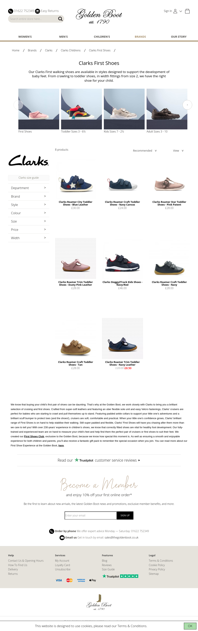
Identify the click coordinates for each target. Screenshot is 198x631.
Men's (63, 36)
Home (16, 50)
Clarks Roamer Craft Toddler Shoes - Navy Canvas (122, 203)
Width (15, 238)
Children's (102, 36)
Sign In (168, 11)
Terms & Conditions (132, 626)
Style (14, 204)
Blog (104, 560)
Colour (16, 213)
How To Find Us (17, 565)
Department (20, 188)
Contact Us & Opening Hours (26, 560)
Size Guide (108, 569)
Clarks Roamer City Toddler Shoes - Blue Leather (75, 203)
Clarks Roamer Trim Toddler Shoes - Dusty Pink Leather (75, 283)
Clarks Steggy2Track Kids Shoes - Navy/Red (122, 283)
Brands (140, 36)
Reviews (107, 565)
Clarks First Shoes (99, 50)
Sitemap (154, 574)
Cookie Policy (157, 565)
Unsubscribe (63, 569)
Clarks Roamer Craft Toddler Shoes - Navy (169, 283)
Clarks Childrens (71, 50)
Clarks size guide (29, 177)
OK (190, 626)
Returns (13, 574)
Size (14, 221)
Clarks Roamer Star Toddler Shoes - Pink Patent (169, 203)
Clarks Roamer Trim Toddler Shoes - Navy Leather (122, 363)
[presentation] (18, 105)
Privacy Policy (157, 569)
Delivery (13, 569)
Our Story (179, 36)
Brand (15, 196)
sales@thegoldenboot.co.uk (121, 537)
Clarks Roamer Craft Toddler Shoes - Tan (75, 363)
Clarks (48, 50)
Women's (25, 36)
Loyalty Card (62, 565)
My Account (62, 560)
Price (14, 229)
